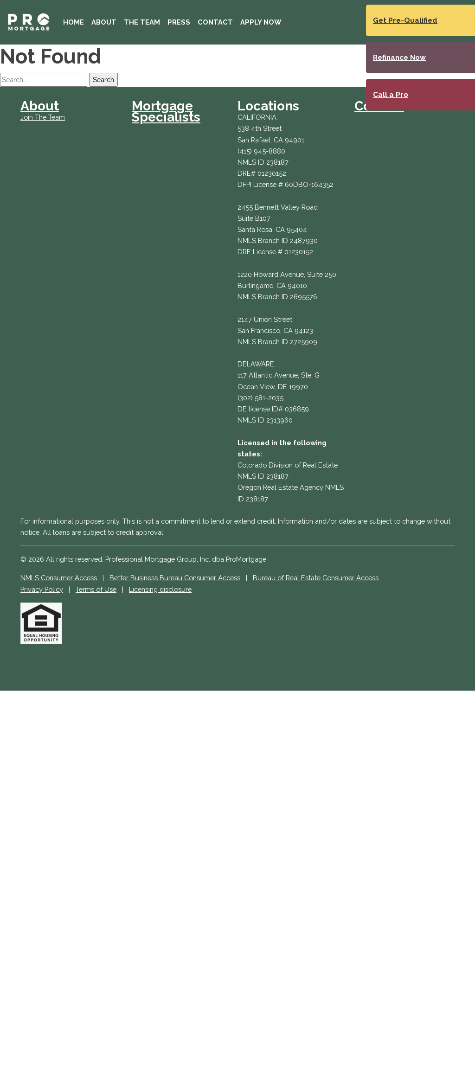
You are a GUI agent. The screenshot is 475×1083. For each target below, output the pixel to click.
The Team (142, 22)
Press (178, 22)
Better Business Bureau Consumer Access (174, 578)
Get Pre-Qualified (405, 20)
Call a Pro (390, 94)
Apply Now (260, 22)
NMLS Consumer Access (58, 578)
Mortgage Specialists (166, 111)
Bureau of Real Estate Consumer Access (316, 578)
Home (73, 22)
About (103, 22)
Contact (215, 22)
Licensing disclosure (160, 589)
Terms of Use (96, 589)
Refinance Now (399, 57)
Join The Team (42, 117)
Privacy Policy (41, 589)
